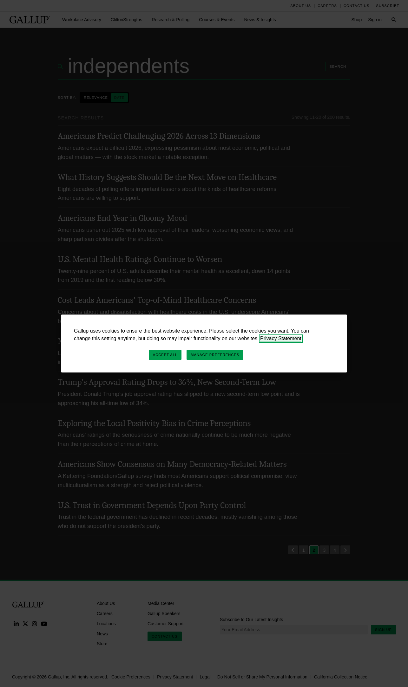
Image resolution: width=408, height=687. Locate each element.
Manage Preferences (215, 355)
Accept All (165, 355)
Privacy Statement (280, 338)
